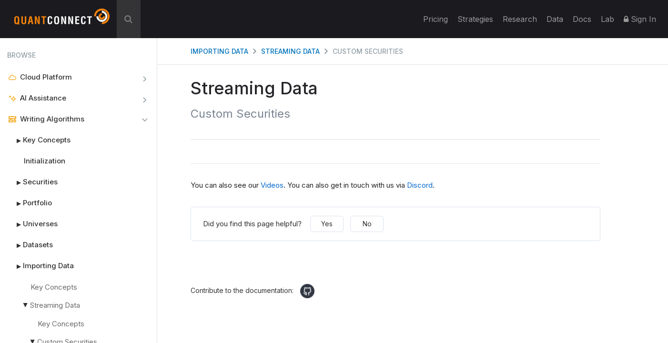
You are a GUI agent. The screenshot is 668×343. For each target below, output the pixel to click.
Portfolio (29, 203)
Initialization (44, 160)
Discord (420, 185)
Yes (327, 224)
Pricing (435, 19)
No (367, 224)
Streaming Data (50, 305)
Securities (32, 182)
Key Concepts (39, 140)
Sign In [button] (640, 19)
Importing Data (40, 265)
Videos (272, 185)
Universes (32, 223)
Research (520, 19)
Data (555, 19)
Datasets (30, 244)
